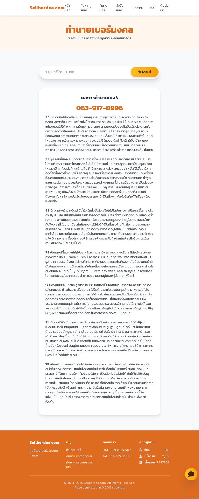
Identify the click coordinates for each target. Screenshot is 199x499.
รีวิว (151, 7)
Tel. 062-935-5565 (116, 456)
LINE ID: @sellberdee (117, 450)
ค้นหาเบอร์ (86, 7)
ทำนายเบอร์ (103, 7)
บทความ (137, 7)
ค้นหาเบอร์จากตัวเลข (79, 456)
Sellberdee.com (47, 8)
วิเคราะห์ (144, 72)
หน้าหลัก (67, 7)
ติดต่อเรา (164, 7)
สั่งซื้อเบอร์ (119, 7)
